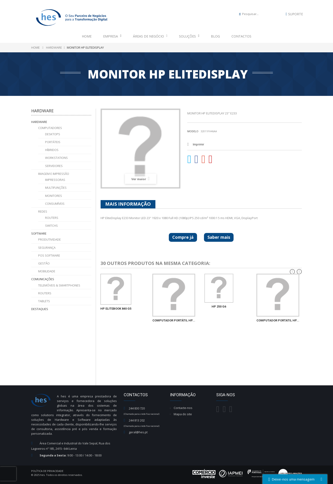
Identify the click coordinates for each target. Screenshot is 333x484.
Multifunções (56, 187)
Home (87, 36)
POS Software (49, 255)
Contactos (241, 36)
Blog (215, 36)
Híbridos (52, 150)
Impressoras (55, 180)
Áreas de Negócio (150, 36)
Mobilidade (46, 271)
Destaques (39, 309)
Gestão (44, 263)
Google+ (203, 159)
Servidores (54, 166)
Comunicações (42, 279)
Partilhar (196, 159)
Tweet (189, 159)
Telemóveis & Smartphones (59, 285)
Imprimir (198, 144)
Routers (51, 218)
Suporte (295, 14)
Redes (42, 211)
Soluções (189, 36)
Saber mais (218, 237)
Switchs (51, 225)
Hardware (39, 122)
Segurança (47, 247)
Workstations (56, 158)
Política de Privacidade (47, 471)
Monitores (53, 196)
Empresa (112, 36)
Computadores (50, 128)
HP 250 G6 (219, 306)
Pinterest (211, 159)
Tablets (44, 301)
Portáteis (52, 142)
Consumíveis (55, 203)
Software (38, 233)
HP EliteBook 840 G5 (115, 308)
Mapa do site (183, 414)
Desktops (52, 134)
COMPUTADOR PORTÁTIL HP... (173, 320)
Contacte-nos (183, 408)
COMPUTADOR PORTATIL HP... (277, 320)
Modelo (192, 131)
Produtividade (49, 239)
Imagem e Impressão (53, 174)
